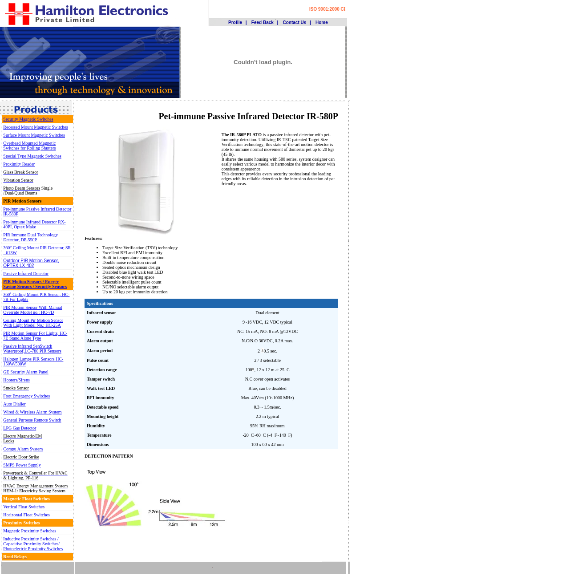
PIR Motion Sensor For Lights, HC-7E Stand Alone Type (35, 336)
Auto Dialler (14, 404)
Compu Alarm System (23, 448)
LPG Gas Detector (19, 428)
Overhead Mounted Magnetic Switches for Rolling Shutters (29, 145)
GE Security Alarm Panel (25, 371)
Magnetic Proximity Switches (29, 530)
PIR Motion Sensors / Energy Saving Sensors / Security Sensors (35, 284)
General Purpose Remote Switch (32, 420)
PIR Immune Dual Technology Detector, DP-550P (30, 237)
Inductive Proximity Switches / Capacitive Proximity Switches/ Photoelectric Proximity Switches (33, 543)
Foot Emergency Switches (26, 395)
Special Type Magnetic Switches (32, 156)
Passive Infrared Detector (26, 273)
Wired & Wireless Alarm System (32, 412)
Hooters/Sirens (16, 379)
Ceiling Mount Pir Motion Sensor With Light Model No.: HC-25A (33, 323)
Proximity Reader (19, 164)
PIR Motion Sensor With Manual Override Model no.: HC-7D (32, 310)
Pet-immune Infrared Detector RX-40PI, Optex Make (34, 224)
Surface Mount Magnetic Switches (34, 135)
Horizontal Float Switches (26, 514)
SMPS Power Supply (21, 464)
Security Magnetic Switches (28, 119)
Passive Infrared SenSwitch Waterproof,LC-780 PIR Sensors (32, 348)
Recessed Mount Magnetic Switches (35, 127)
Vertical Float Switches (23, 506)
